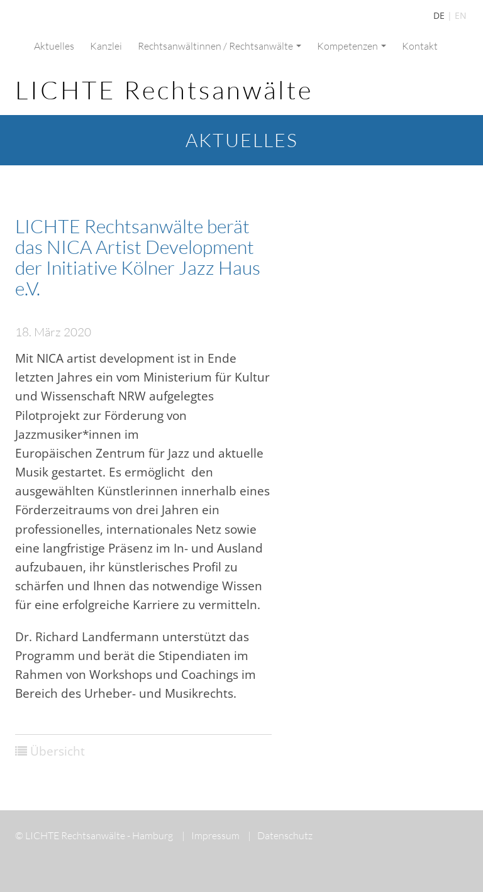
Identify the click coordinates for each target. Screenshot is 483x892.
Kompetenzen (351, 46)
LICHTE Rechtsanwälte (164, 89)
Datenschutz (280, 835)
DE (439, 15)
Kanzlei (106, 46)
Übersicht (57, 751)
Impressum (211, 835)
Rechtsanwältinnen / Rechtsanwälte (219, 46)
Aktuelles (54, 46)
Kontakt (420, 46)
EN (461, 15)
